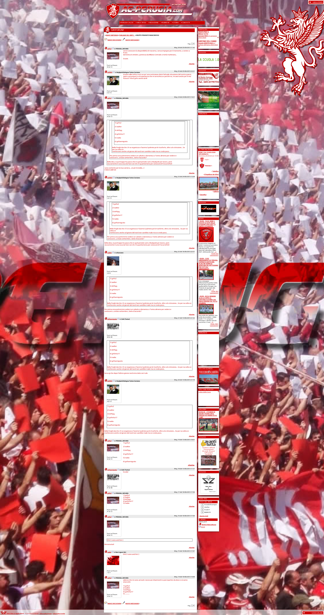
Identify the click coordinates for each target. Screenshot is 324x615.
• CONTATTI (185, 23)
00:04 (203, 527)
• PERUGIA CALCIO (126, 23)
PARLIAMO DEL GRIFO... (127, 35)
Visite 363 (214, 291)
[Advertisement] (205, 129)
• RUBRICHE (165, 23)
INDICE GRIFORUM (112, 35)
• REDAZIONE (153, 23)
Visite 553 (214, 254)
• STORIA (175, 23)
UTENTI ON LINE (317, 613)
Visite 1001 (214, 324)
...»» (215, 252)
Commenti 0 (214, 255)
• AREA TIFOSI (141, 23)
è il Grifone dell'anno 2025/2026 (208, 44)
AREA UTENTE (318, 2)
